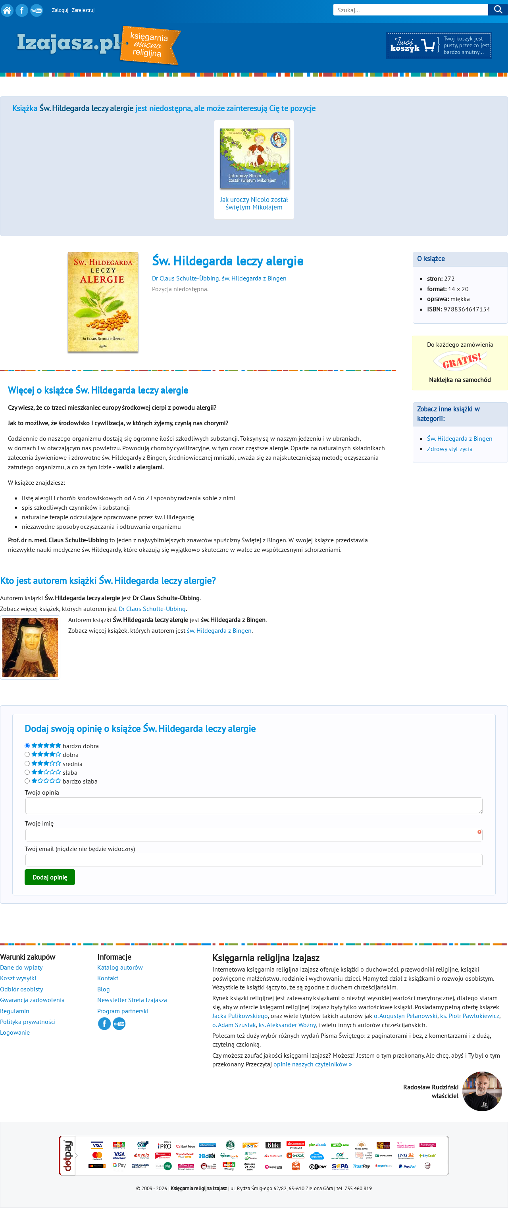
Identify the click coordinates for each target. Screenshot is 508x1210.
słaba (51, 772)
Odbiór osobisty (21, 991)
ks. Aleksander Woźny (287, 1027)
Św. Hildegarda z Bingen (460, 438)
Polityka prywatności (28, 1024)
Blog (103, 991)
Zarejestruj (83, 10)
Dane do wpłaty (21, 970)
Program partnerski (122, 1013)
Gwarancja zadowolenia (32, 1002)
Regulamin (14, 1013)
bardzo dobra (62, 746)
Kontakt (107, 980)
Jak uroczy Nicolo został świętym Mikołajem (254, 203)
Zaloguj (60, 10)
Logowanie (15, 1035)
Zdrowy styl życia (450, 449)
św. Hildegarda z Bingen (254, 278)
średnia (54, 764)
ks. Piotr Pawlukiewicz (469, 1018)
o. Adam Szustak (234, 1027)
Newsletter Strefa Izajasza (132, 1002)
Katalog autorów (120, 970)
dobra (52, 755)
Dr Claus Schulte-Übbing (185, 278)
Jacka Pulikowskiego (240, 1018)
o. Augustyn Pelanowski (405, 1018)
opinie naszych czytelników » (312, 1066)
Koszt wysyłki (18, 980)
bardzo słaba (61, 781)
